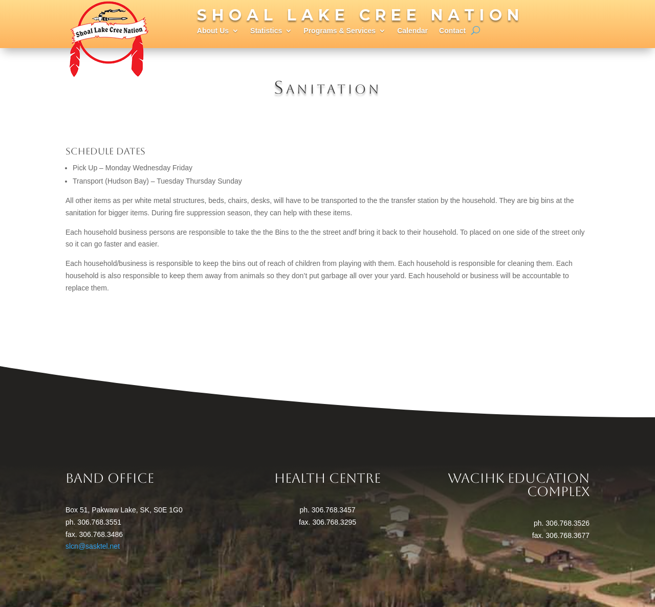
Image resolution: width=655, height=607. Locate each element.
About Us (213, 31)
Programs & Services (339, 31)
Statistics (266, 31)
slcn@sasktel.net (93, 546)
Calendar (412, 31)
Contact (452, 31)
